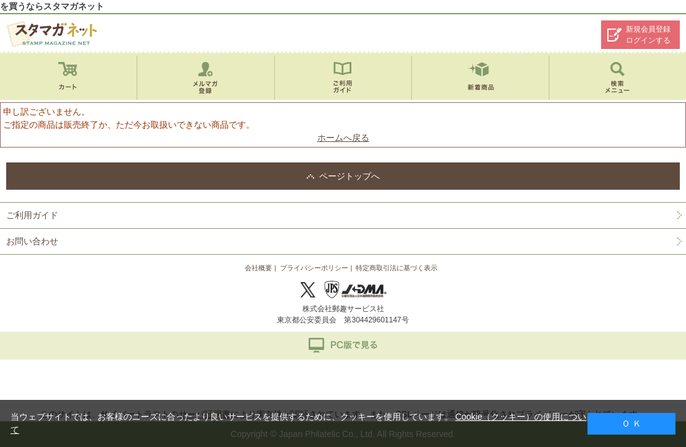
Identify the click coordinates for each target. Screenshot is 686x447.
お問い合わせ (32, 241)
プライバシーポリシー (314, 268)
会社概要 (258, 268)
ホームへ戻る (343, 138)
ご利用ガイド (32, 215)
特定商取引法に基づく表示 (397, 268)
